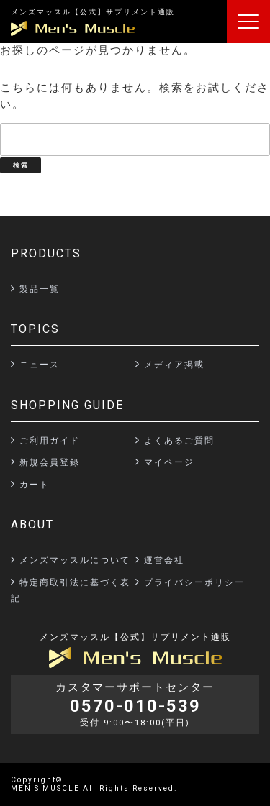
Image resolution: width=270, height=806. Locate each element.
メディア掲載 (174, 365)
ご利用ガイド (49, 441)
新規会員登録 (49, 462)
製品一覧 (39, 289)
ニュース (39, 365)
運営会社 (164, 560)
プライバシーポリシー (194, 582)
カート (34, 485)
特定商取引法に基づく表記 (70, 590)
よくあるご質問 (179, 441)
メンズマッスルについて (74, 560)
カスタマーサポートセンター (135, 704)
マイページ (169, 462)
